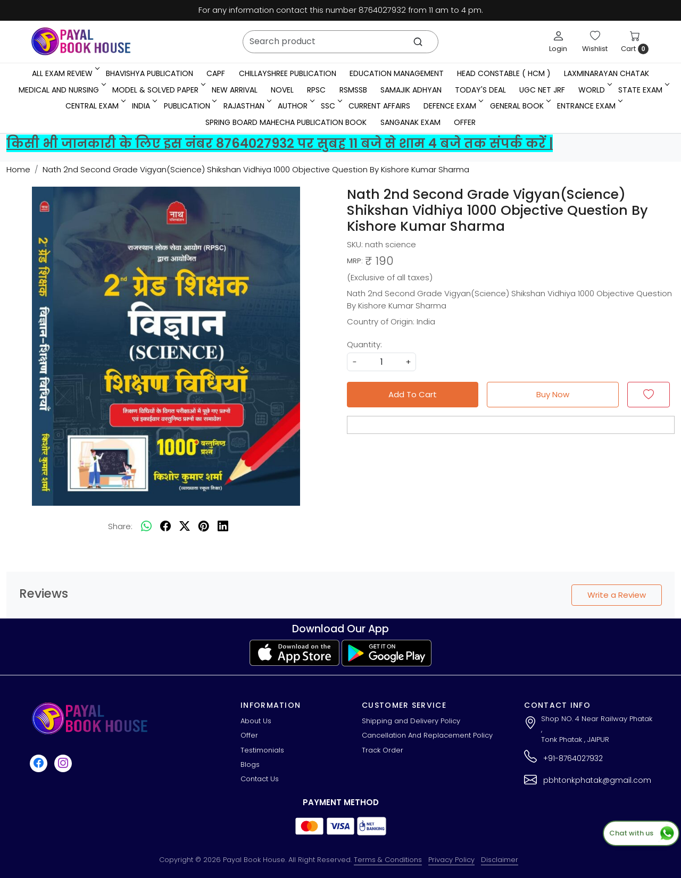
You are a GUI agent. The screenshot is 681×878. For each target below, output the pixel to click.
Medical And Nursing (61, 90)
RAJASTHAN (246, 106)
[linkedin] (222, 526)
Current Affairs (379, 106)
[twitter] (184, 526)
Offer (465, 122)
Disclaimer (499, 860)
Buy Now (552, 394)
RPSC (316, 90)
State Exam (643, 90)
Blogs (250, 764)
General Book (519, 106)
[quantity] (381, 362)
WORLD (594, 90)
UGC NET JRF (542, 90)
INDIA (143, 106)
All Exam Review (65, 73)
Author (295, 106)
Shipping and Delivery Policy (411, 721)
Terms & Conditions (388, 860)
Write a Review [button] (616, 594)
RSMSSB (353, 90)
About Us (255, 721)
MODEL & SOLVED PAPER (158, 90)
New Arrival (235, 90)
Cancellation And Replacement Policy (427, 735)
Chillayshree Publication (287, 73)
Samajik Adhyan (411, 90)
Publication (189, 106)
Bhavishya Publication (149, 73)
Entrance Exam (589, 106)
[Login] (558, 41)
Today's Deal (480, 90)
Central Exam (94, 106)
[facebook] (165, 526)
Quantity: (364, 344)
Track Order (382, 750)
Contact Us (259, 779)
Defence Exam (452, 106)
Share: (120, 526)
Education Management (397, 73)
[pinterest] (203, 526)
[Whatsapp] (146, 526)
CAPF (215, 73)
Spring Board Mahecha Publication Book (286, 122)
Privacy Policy (451, 860)
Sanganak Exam (410, 122)
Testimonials (262, 750)
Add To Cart (412, 394)
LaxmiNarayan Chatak (606, 73)
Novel (282, 90)
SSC (330, 106)
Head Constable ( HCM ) (504, 73)
